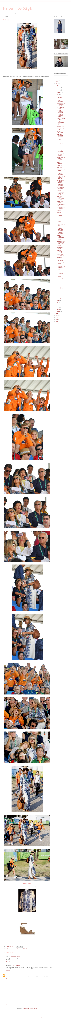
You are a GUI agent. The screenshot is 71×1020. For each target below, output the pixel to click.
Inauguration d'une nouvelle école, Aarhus (60, 193)
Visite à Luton (59, 165)
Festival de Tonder (60, 126)
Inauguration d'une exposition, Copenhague (60, 173)
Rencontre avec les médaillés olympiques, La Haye (61, 159)
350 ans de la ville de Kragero (60, 97)
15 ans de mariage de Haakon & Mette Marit (60, 154)
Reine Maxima (26, 948)
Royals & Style (18, 8)
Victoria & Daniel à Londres (60, 108)
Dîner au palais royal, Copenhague (60, 100)
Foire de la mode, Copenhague (60, 233)
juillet (58, 300)
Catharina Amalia (13, 948)
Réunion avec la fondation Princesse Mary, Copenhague (60, 229)
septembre (59, 92)
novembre (59, 89)
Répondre (8, 961)
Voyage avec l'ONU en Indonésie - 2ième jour (61, 104)
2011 (57, 321)
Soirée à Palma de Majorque (60, 297)
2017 (57, 83)
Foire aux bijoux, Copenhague (60, 185)
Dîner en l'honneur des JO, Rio (60, 260)
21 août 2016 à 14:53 (15, 965)
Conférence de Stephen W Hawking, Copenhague (60, 149)
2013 (57, 317)
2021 (57, 80)
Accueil (27, 1004)
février (58, 309)
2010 (57, 323)
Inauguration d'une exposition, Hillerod (60, 145)
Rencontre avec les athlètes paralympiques (61, 236)
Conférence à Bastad (59, 276)
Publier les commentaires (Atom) (30, 1008)
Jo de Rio (59, 210)
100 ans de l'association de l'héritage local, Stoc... (60, 123)
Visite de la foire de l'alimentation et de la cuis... (61, 177)
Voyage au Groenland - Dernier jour (60, 111)
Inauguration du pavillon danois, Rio (60, 290)
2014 (57, 315)
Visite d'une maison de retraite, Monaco (61, 220)
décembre (59, 87)
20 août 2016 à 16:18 (15, 956)
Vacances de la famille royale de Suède (61, 224)
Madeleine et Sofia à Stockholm (60, 208)
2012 (57, 319)
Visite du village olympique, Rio (60, 255)
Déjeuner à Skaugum (59, 163)
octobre (58, 90)
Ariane (7, 948)
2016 (57, 85)
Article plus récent (7, 1004)
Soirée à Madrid (60, 167)
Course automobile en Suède (61, 215)
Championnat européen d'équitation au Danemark (60, 198)
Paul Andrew (20, 948)
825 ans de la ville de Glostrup (60, 132)
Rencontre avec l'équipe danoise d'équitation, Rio (61, 272)
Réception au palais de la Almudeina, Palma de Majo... (61, 242)
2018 (57, 81)
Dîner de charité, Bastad (60, 262)
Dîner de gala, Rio (60, 278)
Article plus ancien (47, 1004)
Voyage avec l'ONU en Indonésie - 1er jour (61, 115)
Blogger (40, 1017)
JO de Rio (59, 190)
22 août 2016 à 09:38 (14, 974)
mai (58, 304)
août (58, 94)
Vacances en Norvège (59, 286)
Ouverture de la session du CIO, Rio (60, 294)
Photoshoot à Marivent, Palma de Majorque (61, 266)
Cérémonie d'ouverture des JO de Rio (60, 251)
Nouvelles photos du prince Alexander (60, 181)
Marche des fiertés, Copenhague (61, 188)
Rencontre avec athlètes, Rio (60, 280)
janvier (58, 311)
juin (58, 302)
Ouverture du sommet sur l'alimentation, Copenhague (60, 136)
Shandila (8, 974)
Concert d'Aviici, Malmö (60, 248)
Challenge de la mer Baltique (61, 170)
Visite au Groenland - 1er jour (61, 119)
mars (58, 307)
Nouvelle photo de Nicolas (60, 202)
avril (58, 305)
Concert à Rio (59, 257)
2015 (57, 313)
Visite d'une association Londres (59, 140)
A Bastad (58, 269)
